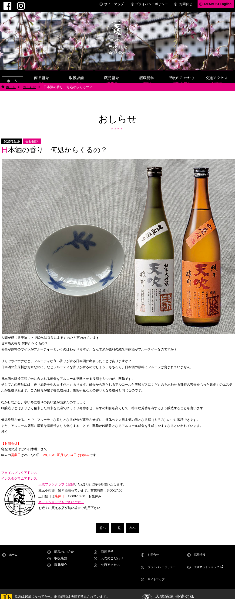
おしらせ (29, 83)
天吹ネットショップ (207, 555)
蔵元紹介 (111, 72)
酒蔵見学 (147, 72)
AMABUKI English (217, 4)
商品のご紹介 (64, 548)
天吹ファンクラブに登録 (56, 481)
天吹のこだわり (181, 72)
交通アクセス (217, 72)
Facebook (4, 3)
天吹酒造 (117, 34)
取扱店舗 (76, 72)
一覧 (117, 524)
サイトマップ (114, 4)
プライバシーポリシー (151, 4)
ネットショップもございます (61, 498)
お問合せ (185, 4)
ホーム (12, 72)
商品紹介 (41, 72)
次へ (132, 524)
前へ (102, 524)
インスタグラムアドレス (19, 475)
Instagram (12, 3)
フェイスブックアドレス (19, 469)
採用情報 (199, 548)
